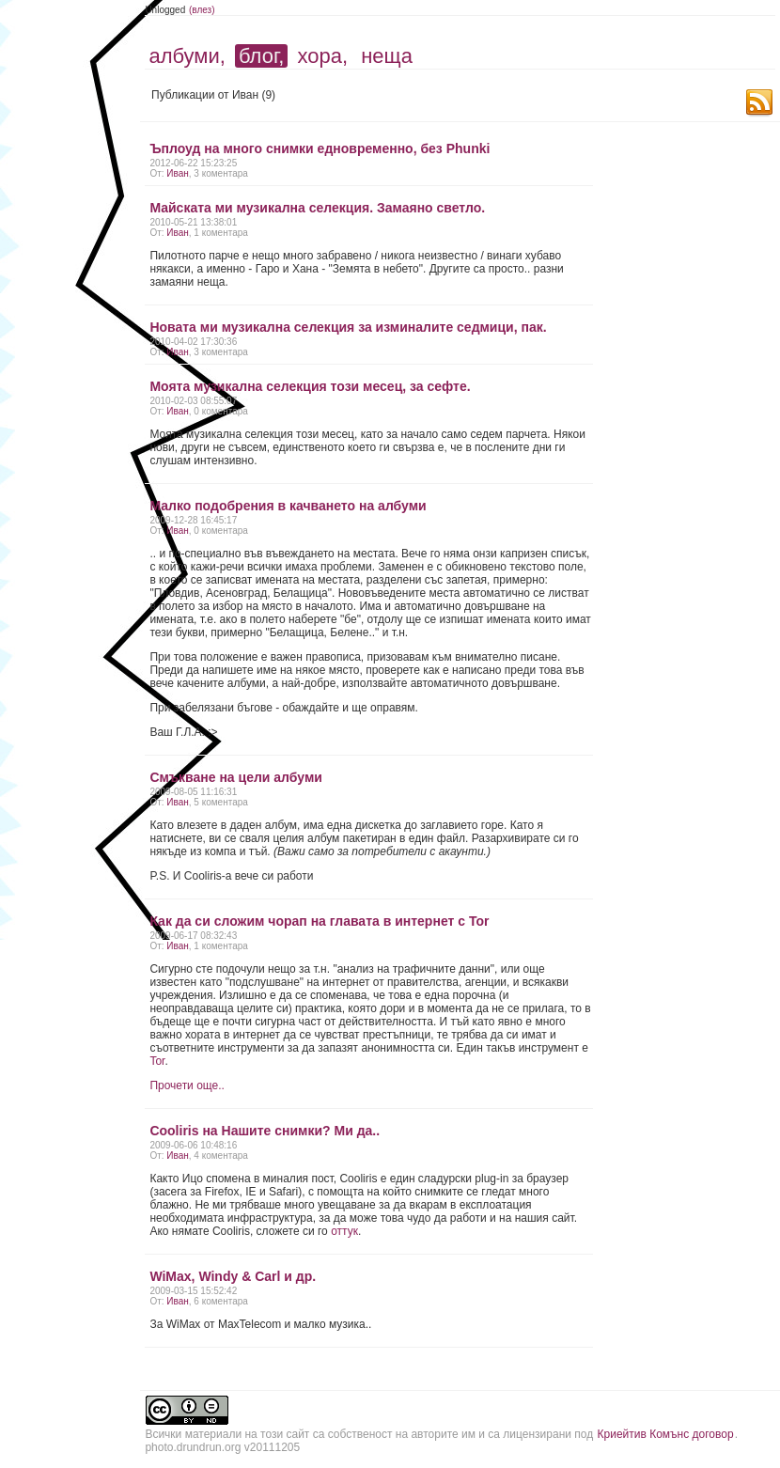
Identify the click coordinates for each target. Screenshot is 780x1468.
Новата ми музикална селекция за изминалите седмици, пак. (347, 327)
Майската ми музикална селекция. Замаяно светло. (317, 207)
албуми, (186, 56)
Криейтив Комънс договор (666, 1434)
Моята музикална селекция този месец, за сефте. (309, 386)
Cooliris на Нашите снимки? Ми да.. (264, 1130)
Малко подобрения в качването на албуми (287, 505)
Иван (177, 173)
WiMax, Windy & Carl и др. (232, 1276)
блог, (261, 56)
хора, (323, 56)
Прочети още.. (187, 1085)
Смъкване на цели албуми (235, 777)
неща (387, 56)
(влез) (202, 10)
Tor (156, 1061)
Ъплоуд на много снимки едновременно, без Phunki (319, 148)
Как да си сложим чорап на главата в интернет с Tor (319, 921)
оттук (344, 1231)
